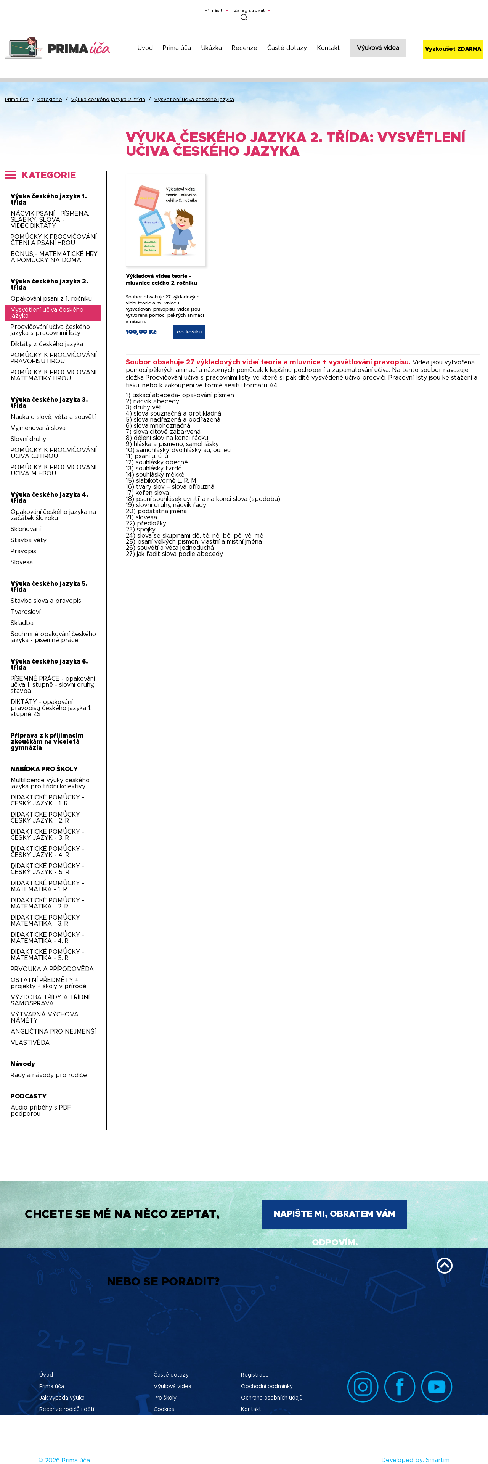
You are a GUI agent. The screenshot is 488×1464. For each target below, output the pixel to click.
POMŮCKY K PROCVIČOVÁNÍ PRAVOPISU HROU (53, 358)
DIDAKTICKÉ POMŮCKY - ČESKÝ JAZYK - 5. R (47, 869)
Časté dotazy (287, 48)
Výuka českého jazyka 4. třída (49, 498)
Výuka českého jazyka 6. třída (49, 665)
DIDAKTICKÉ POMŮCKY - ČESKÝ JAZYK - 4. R (47, 852)
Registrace (255, 1375)
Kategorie (49, 99)
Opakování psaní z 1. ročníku (51, 299)
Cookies (164, 1409)
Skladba (22, 623)
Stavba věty (29, 540)
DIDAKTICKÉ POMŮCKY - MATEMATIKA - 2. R (47, 903)
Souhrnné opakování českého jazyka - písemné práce (53, 637)
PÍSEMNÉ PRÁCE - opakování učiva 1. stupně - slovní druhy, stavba (53, 685)
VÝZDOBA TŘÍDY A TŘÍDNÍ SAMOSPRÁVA (50, 1000)
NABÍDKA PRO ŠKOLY (44, 769)
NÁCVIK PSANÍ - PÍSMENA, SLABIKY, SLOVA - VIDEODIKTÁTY (50, 220)
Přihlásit (213, 10)
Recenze (244, 48)
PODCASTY (29, 1097)
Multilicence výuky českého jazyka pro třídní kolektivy (50, 783)
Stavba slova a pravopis (46, 601)
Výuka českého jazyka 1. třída (49, 199)
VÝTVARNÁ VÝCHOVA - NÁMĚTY (47, 1017)
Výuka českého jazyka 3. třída (49, 403)
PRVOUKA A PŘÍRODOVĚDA (52, 969)
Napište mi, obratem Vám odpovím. (335, 1219)
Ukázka (211, 48)
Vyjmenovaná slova (38, 428)
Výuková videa (378, 48)
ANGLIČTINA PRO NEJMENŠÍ (53, 1032)
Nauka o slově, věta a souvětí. (54, 417)
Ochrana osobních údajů (272, 1398)
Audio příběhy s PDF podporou (41, 1111)
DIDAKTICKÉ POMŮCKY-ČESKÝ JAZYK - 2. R (46, 818)
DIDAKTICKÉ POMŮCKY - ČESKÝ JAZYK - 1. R (47, 800)
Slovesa (22, 562)
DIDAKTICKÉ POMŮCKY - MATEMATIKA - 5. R (47, 955)
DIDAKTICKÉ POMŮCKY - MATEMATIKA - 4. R (47, 938)
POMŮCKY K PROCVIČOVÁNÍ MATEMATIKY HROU (53, 375)
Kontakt (328, 48)
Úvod (145, 48)
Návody (23, 1064)
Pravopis (23, 551)
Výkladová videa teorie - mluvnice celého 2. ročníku (161, 279)
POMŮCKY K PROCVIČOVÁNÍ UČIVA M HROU (53, 470)
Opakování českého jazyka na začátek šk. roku (53, 515)
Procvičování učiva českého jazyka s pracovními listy (50, 330)
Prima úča (177, 48)
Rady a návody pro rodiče (49, 1075)
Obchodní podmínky (267, 1386)
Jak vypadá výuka (62, 1398)
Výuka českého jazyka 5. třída (49, 587)
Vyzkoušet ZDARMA (453, 49)
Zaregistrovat (249, 10)
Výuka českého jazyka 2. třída (108, 99)
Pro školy (165, 1398)
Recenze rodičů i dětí (66, 1409)
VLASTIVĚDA (30, 1043)
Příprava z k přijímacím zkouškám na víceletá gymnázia (47, 742)
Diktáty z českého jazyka (47, 344)
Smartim (437, 1460)
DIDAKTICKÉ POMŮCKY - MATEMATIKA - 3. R (47, 921)
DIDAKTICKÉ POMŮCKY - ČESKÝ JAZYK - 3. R (47, 835)
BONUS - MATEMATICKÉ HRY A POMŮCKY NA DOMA (54, 257)
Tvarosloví (25, 612)
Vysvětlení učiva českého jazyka (194, 99)
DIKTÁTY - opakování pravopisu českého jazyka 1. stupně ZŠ (51, 708)
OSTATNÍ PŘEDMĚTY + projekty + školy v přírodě (49, 983)
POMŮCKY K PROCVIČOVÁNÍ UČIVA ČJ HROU (53, 453)
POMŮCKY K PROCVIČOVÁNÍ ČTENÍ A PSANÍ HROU (53, 240)
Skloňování (26, 529)
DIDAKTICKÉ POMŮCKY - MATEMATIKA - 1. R (47, 886)
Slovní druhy (28, 439)
